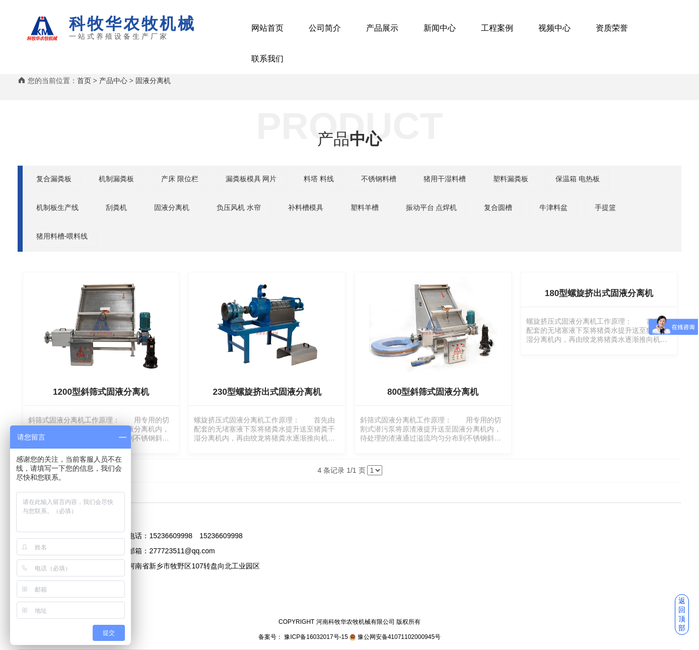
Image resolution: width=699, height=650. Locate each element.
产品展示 (382, 28)
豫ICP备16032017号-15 (315, 636)
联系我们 (267, 58)
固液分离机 (153, 81)
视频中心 (554, 28)
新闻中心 (440, 28)
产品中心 (113, 81)
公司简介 (325, 28)
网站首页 (267, 28)
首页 (84, 81)
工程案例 (497, 28)
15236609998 (170, 536)
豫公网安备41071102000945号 (399, 636)
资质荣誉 (612, 28)
